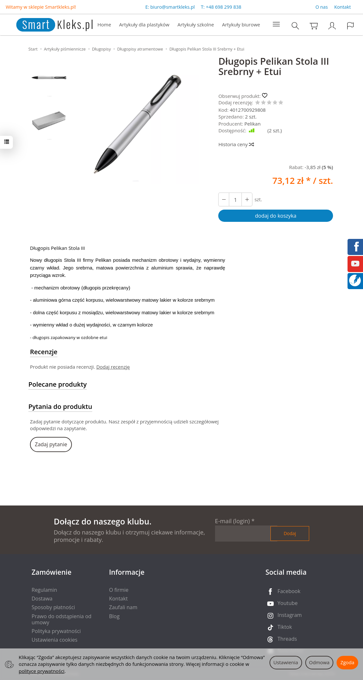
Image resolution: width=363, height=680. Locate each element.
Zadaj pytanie (51, 444)
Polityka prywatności (56, 631)
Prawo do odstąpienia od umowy (62, 619)
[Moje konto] (332, 25)
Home (104, 24)
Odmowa (319, 662)
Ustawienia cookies (54, 639)
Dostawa (42, 598)
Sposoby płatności (53, 607)
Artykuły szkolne (195, 24)
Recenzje (43, 351)
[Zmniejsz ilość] (246, 199)
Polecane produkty (57, 384)
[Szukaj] (295, 25)
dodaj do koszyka (275, 215)
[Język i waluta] (350, 25)
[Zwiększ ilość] (223, 199)
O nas (322, 7)
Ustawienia (285, 662)
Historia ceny (235, 144)
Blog (114, 616)
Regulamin (44, 589)
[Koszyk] (313, 25)
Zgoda (347, 662)
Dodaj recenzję (113, 367)
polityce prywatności (41, 671)
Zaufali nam (123, 607)
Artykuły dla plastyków (144, 24)
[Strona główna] (48, 24)
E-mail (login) (232, 521)
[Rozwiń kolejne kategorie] (276, 24)
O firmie (118, 589)
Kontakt (342, 7)
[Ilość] (235, 199)
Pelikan (252, 123)
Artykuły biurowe (241, 24)
